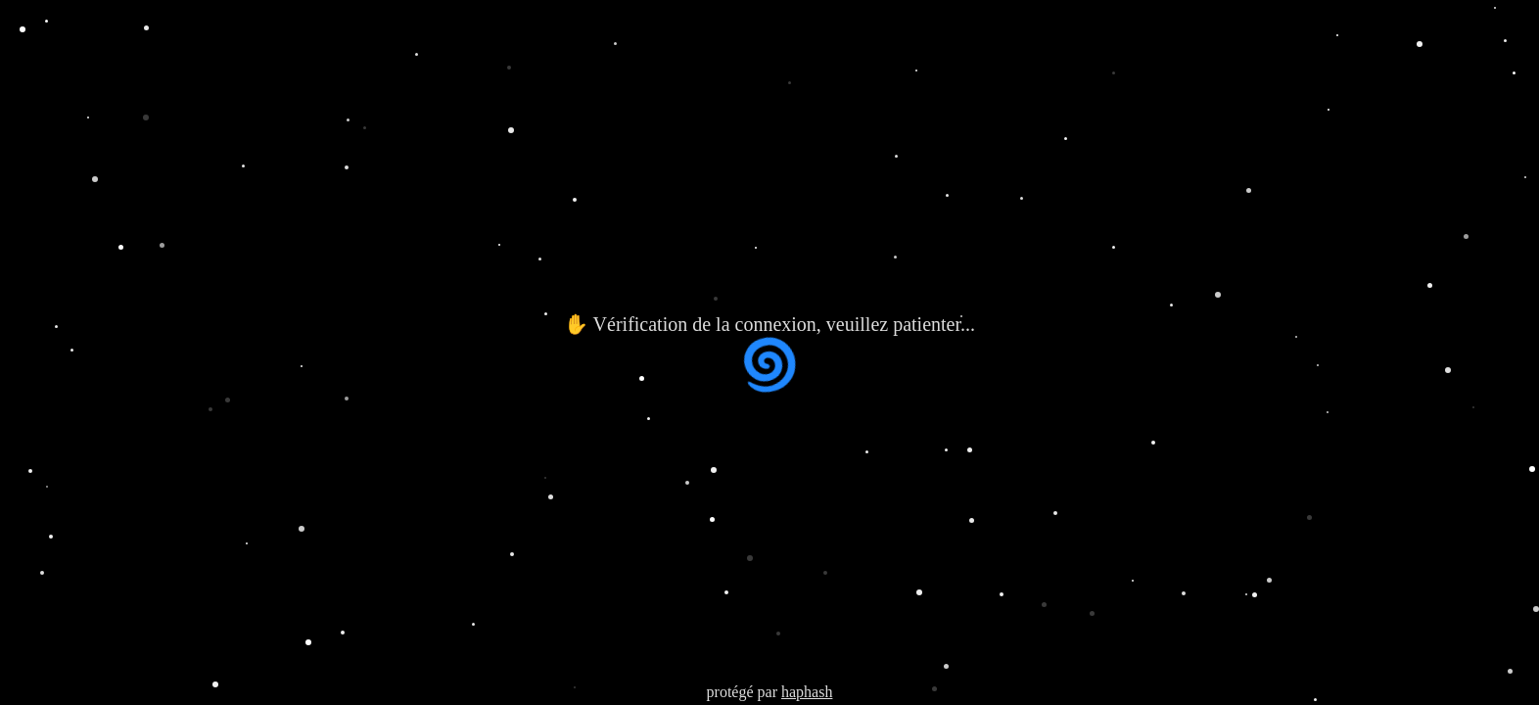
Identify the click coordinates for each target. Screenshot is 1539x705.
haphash (806, 691)
